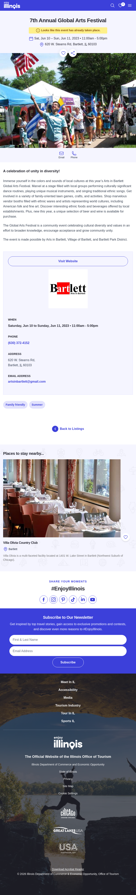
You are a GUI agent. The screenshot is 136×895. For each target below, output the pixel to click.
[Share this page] (73, 53)
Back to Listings (68, 429)
